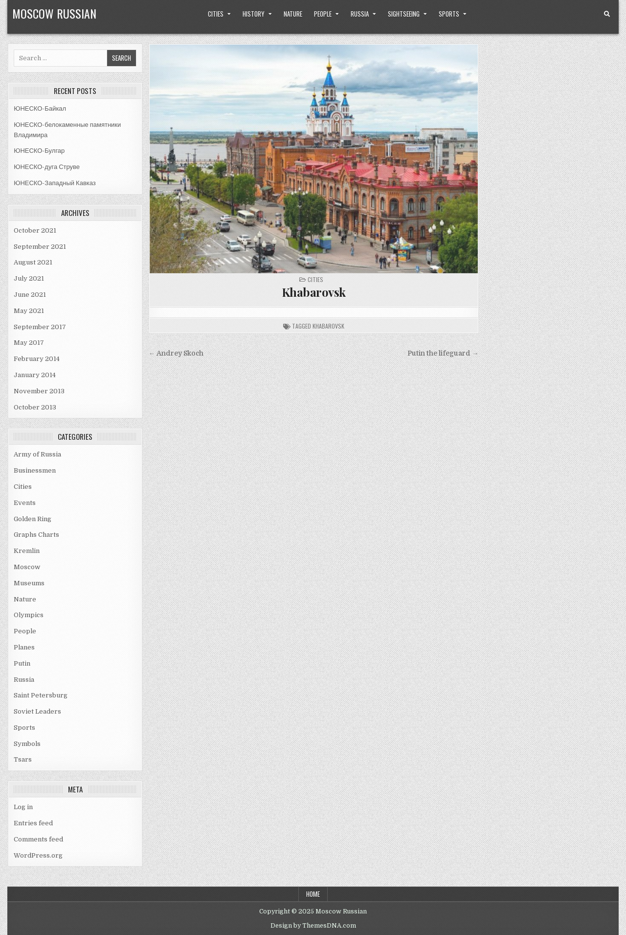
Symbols (27, 743)
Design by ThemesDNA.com (313, 925)
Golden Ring (32, 519)
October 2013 (35, 407)
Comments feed (38, 839)
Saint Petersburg (40, 695)
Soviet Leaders (37, 711)
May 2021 (29, 310)
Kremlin (27, 550)
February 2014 (37, 358)
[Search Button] (607, 14)
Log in (23, 807)
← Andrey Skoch (176, 353)
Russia (360, 14)
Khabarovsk (314, 292)
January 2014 (35, 375)
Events (25, 502)
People (323, 14)
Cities (216, 14)
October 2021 (35, 230)
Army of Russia (37, 454)
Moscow (27, 567)
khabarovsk (328, 326)
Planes (24, 647)
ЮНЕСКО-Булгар (39, 150)
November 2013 (39, 391)
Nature (293, 14)
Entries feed (33, 823)
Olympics (29, 615)
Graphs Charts (36, 534)
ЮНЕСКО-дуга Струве (47, 166)
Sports (449, 14)
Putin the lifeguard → (443, 353)
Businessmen (35, 470)
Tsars (23, 759)
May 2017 (29, 342)
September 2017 (40, 327)
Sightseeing (404, 14)
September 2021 (40, 246)
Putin (22, 663)
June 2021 (30, 294)
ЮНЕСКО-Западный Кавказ (55, 183)
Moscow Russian (54, 13)
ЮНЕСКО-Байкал (40, 108)
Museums (29, 583)
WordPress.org (38, 855)
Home (313, 894)
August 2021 (33, 262)
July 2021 (29, 278)
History (254, 14)
